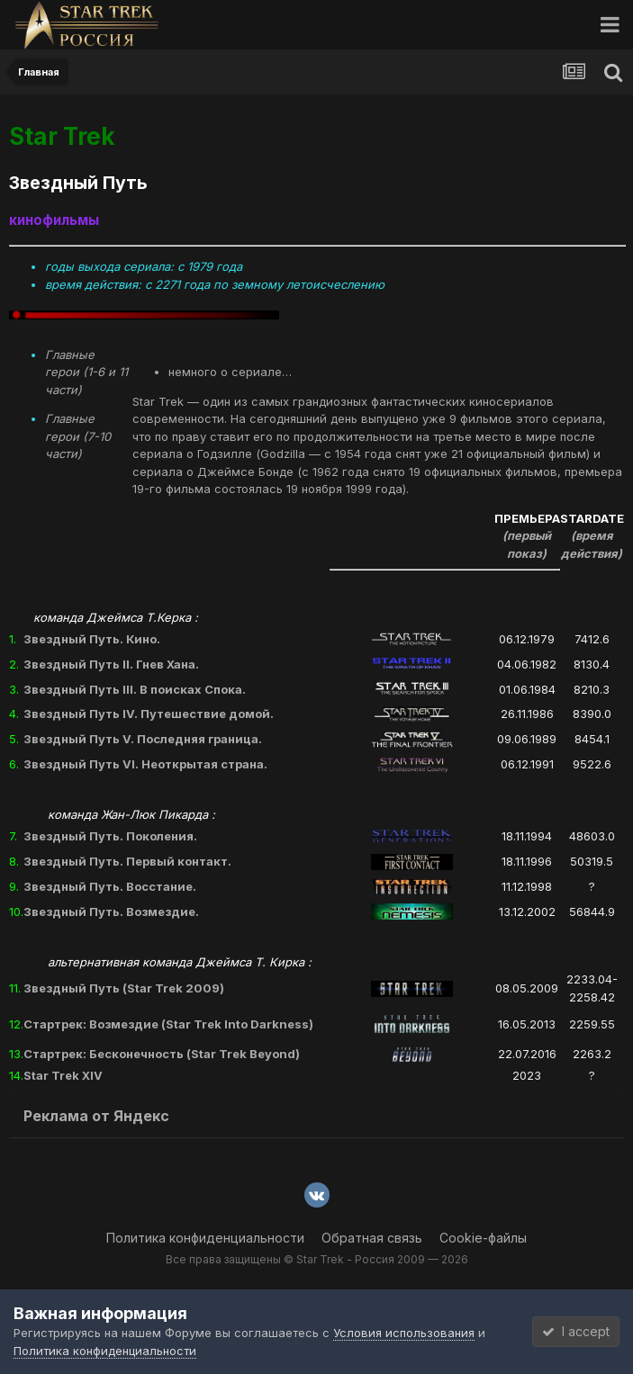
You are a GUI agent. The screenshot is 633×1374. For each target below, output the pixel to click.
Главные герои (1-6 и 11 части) (86, 372)
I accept (576, 1331)
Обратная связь (371, 1237)
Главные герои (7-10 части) (78, 436)
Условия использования (404, 1332)
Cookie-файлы (483, 1237)
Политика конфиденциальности (205, 1237)
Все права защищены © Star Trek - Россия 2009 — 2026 (317, 1259)
